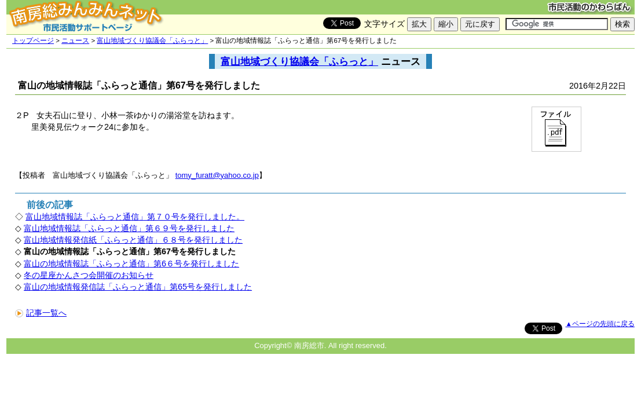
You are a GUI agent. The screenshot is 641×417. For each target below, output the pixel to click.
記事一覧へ (41, 312)
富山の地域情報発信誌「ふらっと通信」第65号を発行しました (138, 286)
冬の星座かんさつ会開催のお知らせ (88, 275)
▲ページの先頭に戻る (600, 323)
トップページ (33, 40)
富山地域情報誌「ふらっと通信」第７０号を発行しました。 (134, 216)
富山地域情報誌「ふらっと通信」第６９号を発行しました (129, 228)
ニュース (75, 40)
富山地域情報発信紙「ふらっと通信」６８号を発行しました (133, 239)
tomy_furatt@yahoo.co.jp (217, 175)
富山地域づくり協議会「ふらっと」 (152, 40)
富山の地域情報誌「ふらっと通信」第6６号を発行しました (131, 263)
